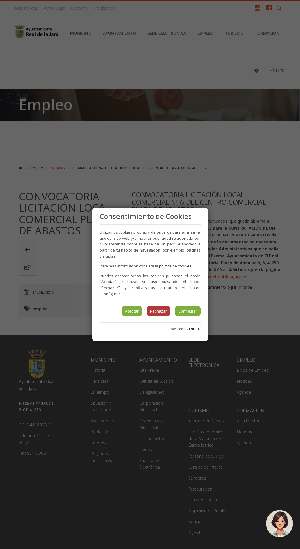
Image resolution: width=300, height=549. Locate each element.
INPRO (195, 328)
